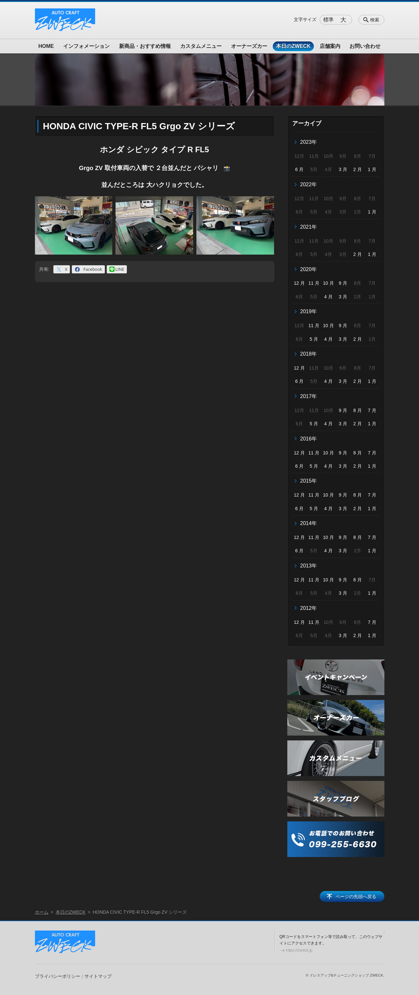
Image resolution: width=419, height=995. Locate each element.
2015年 (308, 481)
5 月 (314, 339)
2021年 (308, 227)
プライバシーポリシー (57, 976)
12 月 (299, 283)
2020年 (308, 269)
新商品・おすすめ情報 (145, 46)
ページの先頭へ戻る (356, 896)
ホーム (42, 912)
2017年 (308, 396)
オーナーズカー (249, 46)
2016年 (308, 438)
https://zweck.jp (299, 950)
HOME (46, 46)
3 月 (343, 169)
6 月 (299, 169)
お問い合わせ (364, 46)
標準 (328, 19)
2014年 (308, 523)
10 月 (328, 283)
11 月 (313, 283)
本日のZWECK (293, 46)
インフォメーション (86, 46)
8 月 (357, 410)
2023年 (308, 142)
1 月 (372, 169)
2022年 (308, 184)
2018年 (308, 354)
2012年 (308, 608)
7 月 (372, 410)
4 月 (328, 296)
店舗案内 (330, 46)
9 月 (343, 283)
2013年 (308, 565)
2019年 (308, 311)
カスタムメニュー (201, 46)
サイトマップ (98, 976)
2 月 (357, 169)
